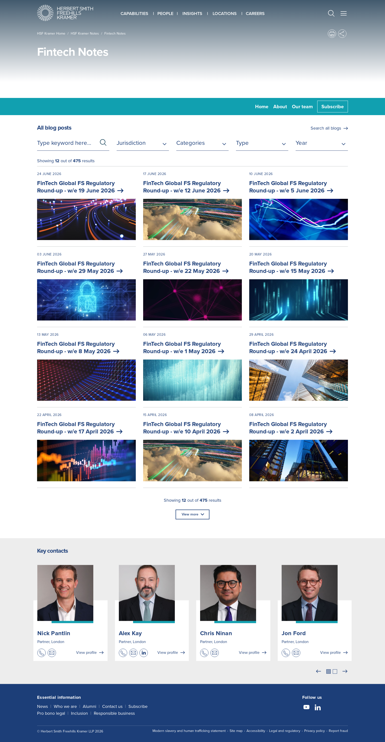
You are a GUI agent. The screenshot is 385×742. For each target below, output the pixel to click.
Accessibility (256, 728)
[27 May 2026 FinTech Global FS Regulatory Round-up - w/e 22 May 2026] (192, 297)
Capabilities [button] (134, 13)
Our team (302, 106)
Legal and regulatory (284, 728)
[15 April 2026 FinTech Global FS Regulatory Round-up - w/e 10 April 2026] (192, 457)
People (165, 13)
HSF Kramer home (51, 33)
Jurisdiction (131, 142)
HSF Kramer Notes (85, 33)
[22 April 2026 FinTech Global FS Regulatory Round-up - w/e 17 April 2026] (86, 457)
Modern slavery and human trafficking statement (189, 728)
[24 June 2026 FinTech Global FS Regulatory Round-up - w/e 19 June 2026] (86, 206)
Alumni (89, 704)
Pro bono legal (51, 711)
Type (242, 142)
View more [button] (190, 514)
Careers (255, 13)
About (280, 106)
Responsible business (114, 711)
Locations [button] (225, 13)
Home (261, 106)
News (42, 704)
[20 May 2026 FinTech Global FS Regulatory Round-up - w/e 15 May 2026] (299, 297)
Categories (190, 142)
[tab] (328, 679)
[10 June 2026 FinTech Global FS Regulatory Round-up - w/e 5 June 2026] (299, 206)
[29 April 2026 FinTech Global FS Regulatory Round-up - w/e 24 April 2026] (299, 377)
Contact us (112, 704)
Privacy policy (314, 728)
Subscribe (332, 106)
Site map (236, 728)
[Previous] (318, 679)
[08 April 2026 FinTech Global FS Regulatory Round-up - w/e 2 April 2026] (299, 457)
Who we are (65, 704)
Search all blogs (326, 128)
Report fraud (338, 728)
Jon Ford (294, 640)
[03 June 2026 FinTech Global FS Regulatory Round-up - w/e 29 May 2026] (86, 297)
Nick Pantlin (53, 640)
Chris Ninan (216, 640)
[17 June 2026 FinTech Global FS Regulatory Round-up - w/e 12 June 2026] (192, 206)
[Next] (345, 679)
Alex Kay (130, 640)
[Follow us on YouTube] (306, 706)
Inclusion (79, 711)
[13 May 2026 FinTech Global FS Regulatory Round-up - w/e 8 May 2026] (86, 377)
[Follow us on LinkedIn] (318, 706)
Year (301, 142)
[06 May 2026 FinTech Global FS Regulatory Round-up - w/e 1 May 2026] (192, 377)
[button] (331, 14)
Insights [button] (192, 13)
